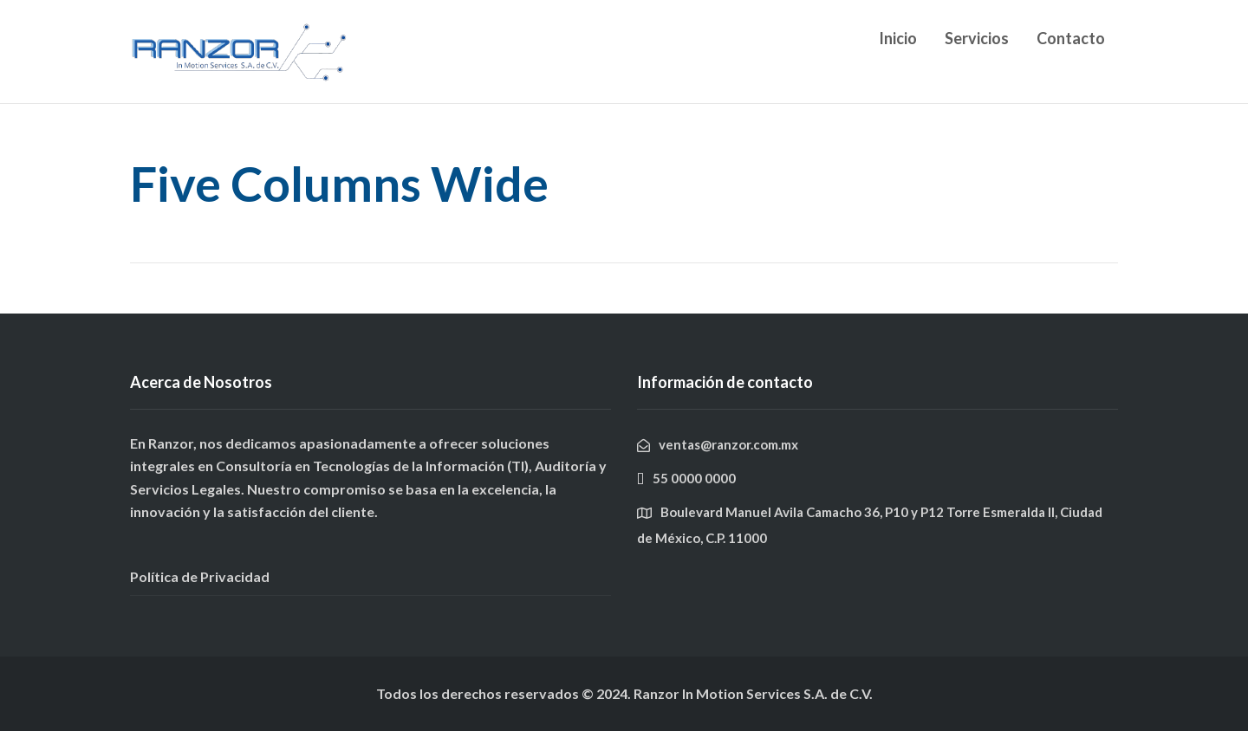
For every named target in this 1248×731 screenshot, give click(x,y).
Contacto (1071, 38)
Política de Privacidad (200, 576)
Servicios (977, 38)
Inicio (898, 38)
